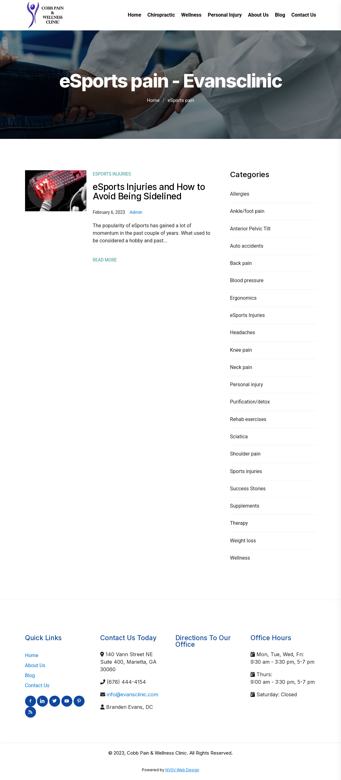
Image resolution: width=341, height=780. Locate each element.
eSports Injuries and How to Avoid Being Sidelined (149, 192)
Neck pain (241, 367)
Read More (105, 259)
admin (136, 212)
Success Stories (248, 489)
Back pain (241, 263)
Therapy (239, 523)
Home (153, 100)
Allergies (240, 194)
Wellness (240, 558)
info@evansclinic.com (132, 694)
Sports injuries (246, 471)
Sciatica (239, 437)
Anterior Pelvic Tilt (250, 229)
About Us (35, 665)
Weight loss (243, 541)
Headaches (242, 332)
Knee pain (241, 350)
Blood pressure (247, 280)
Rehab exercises (248, 419)
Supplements (245, 506)
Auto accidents (247, 246)
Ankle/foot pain (247, 211)
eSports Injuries (247, 315)
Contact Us (37, 685)
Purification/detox (250, 402)
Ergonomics (243, 298)
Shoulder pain (245, 454)
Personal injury (246, 384)
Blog (30, 675)
